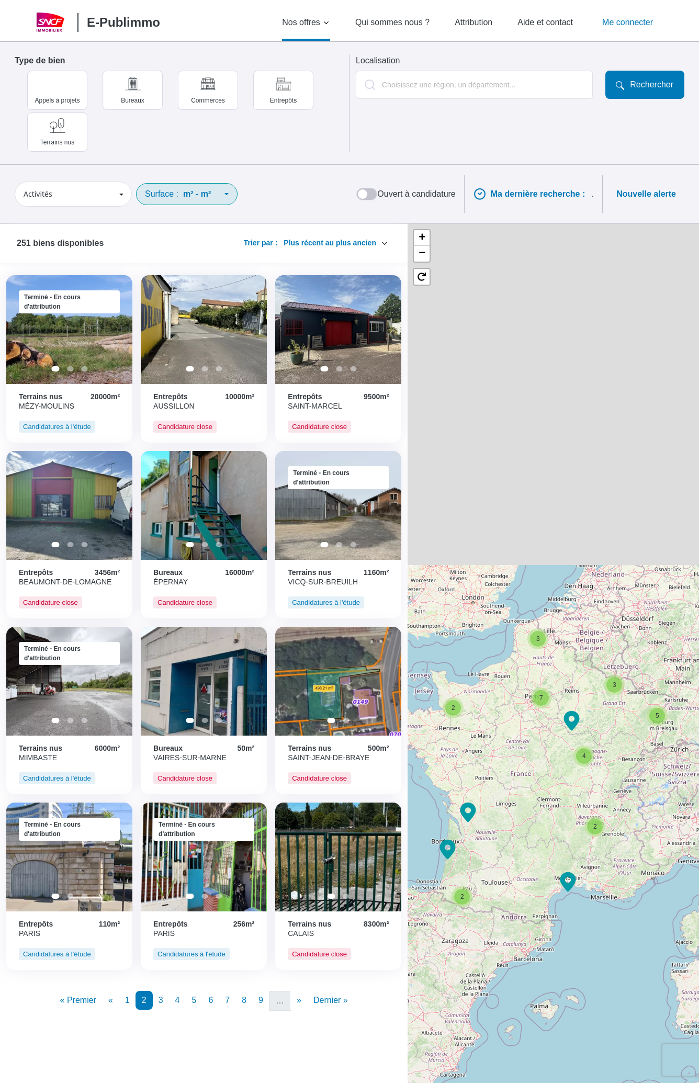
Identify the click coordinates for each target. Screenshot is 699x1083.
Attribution (473, 22)
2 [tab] (70, 368)
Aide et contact (545, 22)
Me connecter (627, 22)
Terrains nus (57, 142)
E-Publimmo (123, 22)
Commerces (208, 100)
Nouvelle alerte (646, 193)
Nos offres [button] (301, 22)
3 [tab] (84, 368)
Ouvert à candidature (416, 193)
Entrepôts (283, 100)
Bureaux (132, 100)
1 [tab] (55, 368)
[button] (468, 812)
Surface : (178, 194)
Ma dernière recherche (539, 194)
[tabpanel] (69, 329)
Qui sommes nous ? (392, 22)
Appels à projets (57, 100)
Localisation (378, 60)
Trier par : (261, 243)
